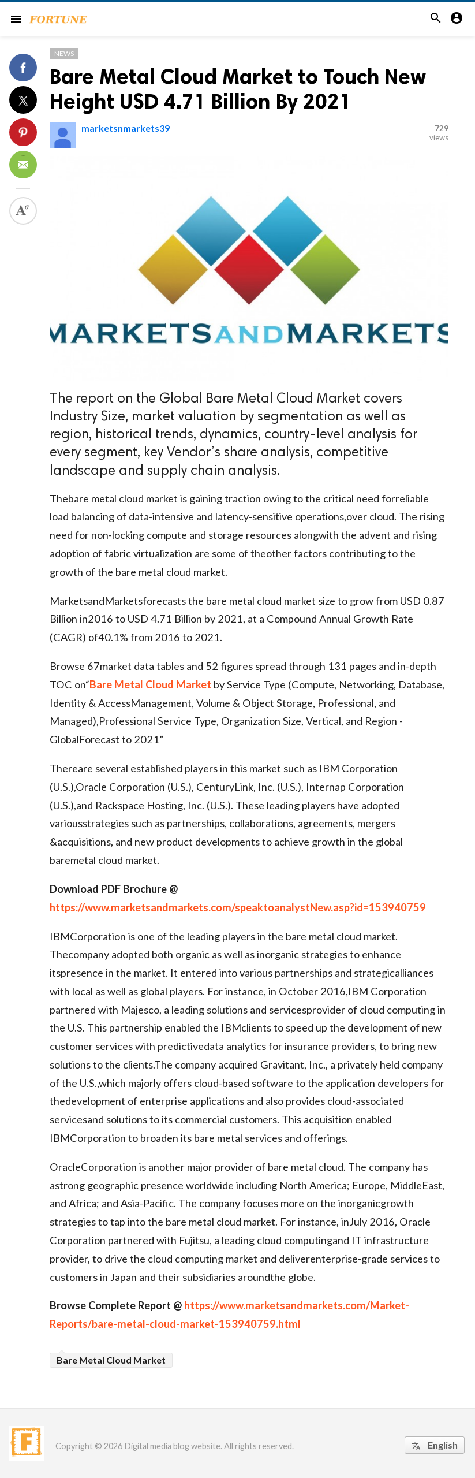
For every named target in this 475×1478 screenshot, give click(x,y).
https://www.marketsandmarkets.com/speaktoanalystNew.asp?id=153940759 (238, 907)
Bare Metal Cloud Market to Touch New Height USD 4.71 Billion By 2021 (238, 89)
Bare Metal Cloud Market (150, 684)
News (64, 53)
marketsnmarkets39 (125, 127)
